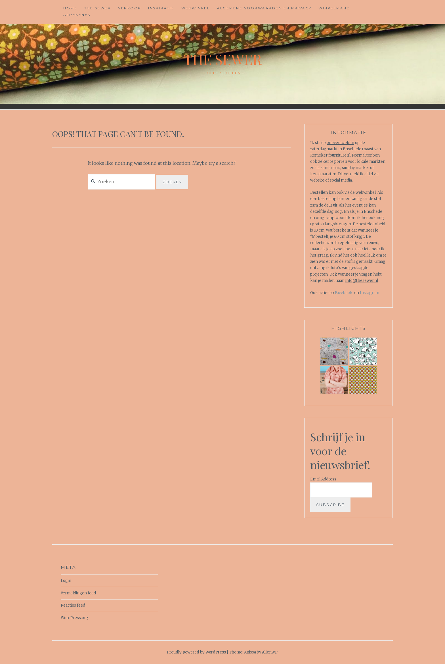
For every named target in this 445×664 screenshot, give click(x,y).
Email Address (323, 479)
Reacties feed (73, 605)
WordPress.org (74, 617)
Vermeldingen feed (78, 593)
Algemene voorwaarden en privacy (264, 8)
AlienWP (270, 652)
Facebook (343, 292)
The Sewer (97, 8)
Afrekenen (77, 15)
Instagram (369, 292)
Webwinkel (195, 8)
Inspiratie (161, 8)
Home (70, 8)
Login (66, 580)
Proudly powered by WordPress (196, 652)
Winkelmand (334, 8)
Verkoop (129, 8)
